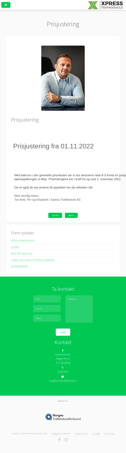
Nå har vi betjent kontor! (22, 240)
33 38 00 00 (63, 371)
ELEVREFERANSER (19, 266)
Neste (71, 215)
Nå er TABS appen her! (21, 253)
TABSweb (56, 433)
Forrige (55, 215)
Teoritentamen (81, 433)
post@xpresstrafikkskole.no (63, 380)
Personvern (109, 433)
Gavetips (15, 246)
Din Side (96, 433)
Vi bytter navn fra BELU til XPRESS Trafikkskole (32, 259)
